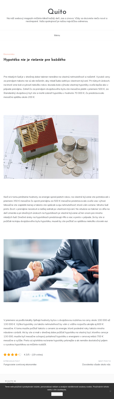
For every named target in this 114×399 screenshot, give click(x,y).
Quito (57, 12)
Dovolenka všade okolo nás (96, 364)
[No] (110, 391)
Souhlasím (56, 394)
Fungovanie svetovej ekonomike (20, 364)
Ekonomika (9, 54)
